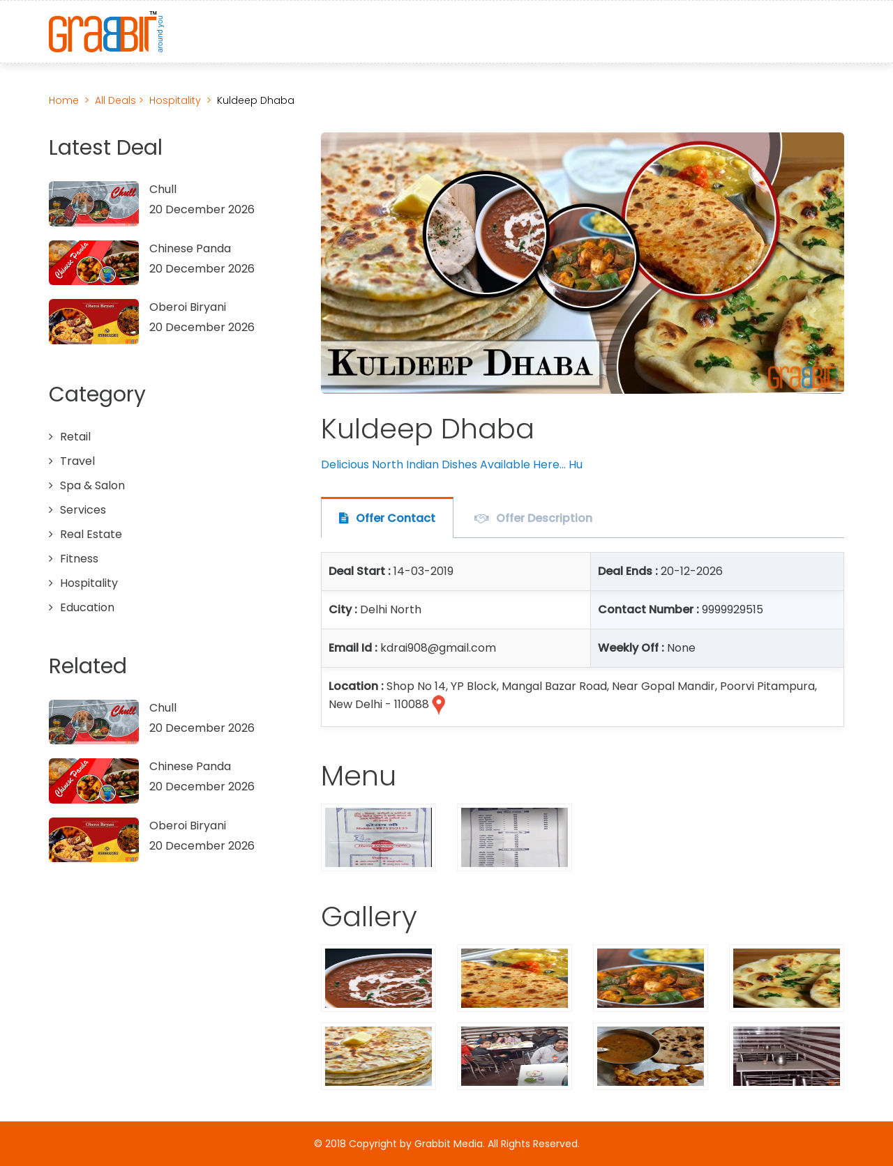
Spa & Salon (92, 485)
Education (87, 607)
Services (83, 510)
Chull (163, 189)
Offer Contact (395, 518)
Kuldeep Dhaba (255, 100)
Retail (75, 437)
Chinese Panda (190, 248)
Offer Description (544, 518)
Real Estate (91, 534)
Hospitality (175, 100)
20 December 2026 (202, 209)
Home (64, 100)
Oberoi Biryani (187, 307)
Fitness (79, 559)
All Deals (117, 100)
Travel (77, 461)
